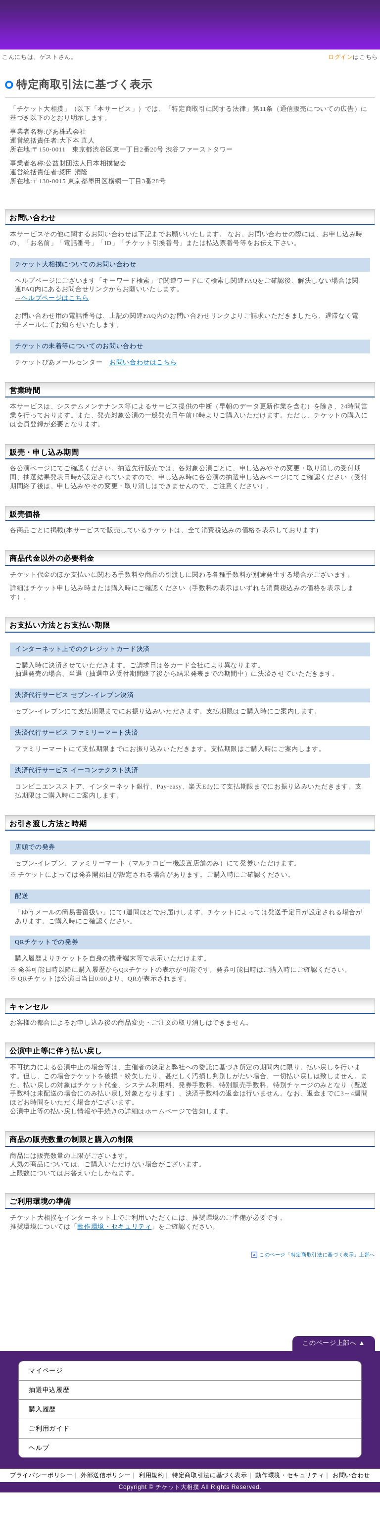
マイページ (45, 1370)
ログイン (340, 56)
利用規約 (151, 1475)
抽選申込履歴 (49, 1389)
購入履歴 (42, 1409)
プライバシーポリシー (41, 1475)
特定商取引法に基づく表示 (209, 1475)
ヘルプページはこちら (55, 298)
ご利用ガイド (49, 1428)
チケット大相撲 (190, 24)
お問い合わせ (351, 1475)
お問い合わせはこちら (143, 362)
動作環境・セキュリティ (114, 1226)
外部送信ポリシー (106, 1475)
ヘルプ (39, 1447)
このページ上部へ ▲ (333, 1342)
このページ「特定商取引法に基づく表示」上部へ (317, 1254)
